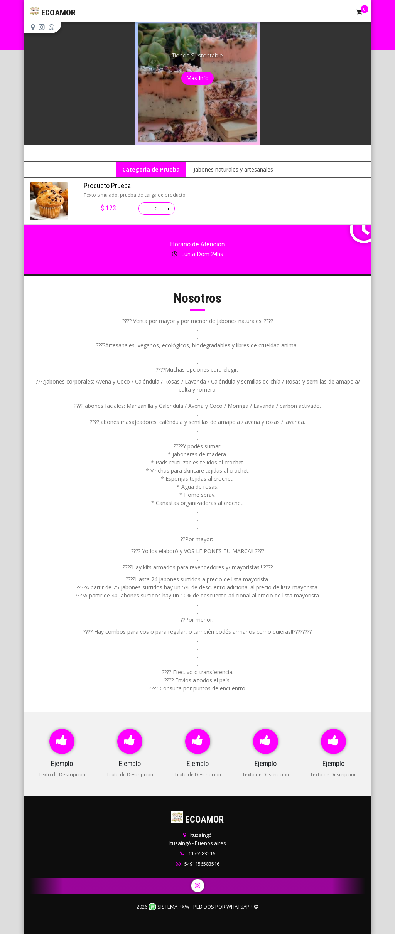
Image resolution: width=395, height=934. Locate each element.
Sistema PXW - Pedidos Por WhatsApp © (203, 906)
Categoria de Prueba (151, 169)
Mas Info (197, 78)
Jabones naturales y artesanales (233, 169)
